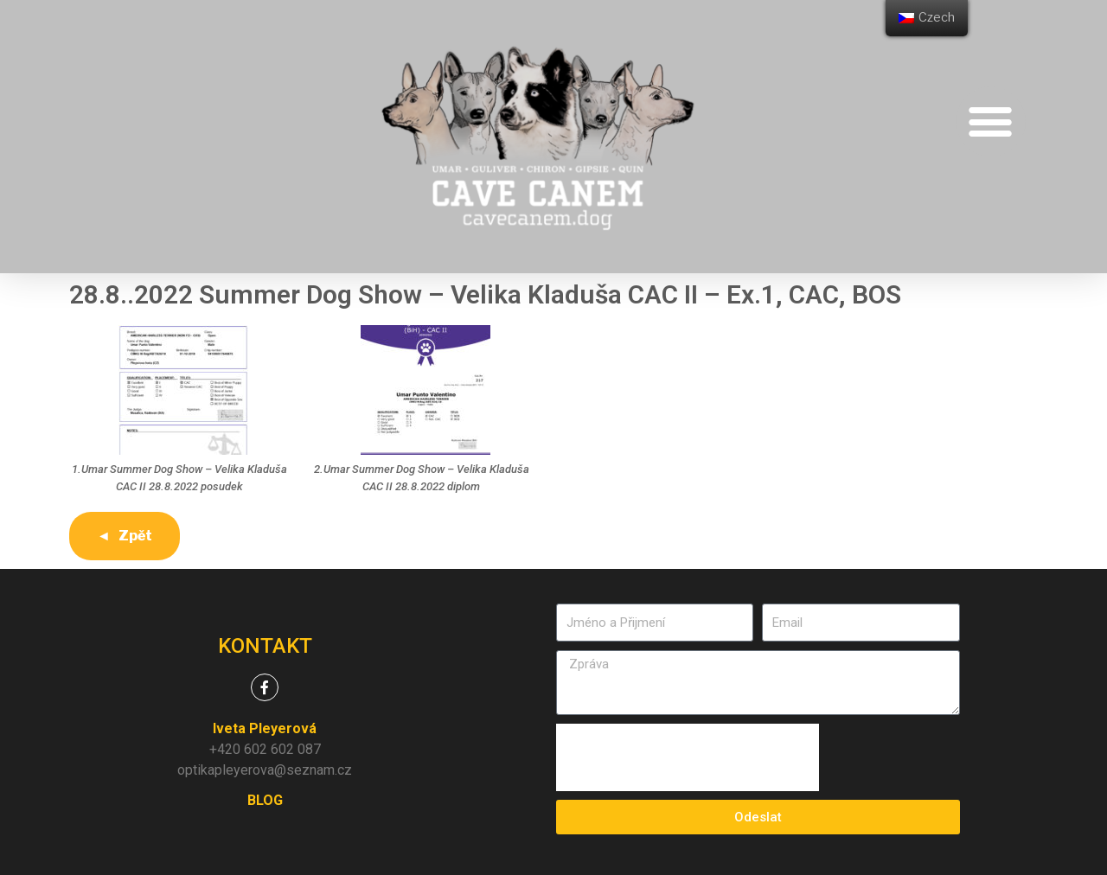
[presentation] (687, 757)
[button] (991, 121)
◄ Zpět (124, 535)
